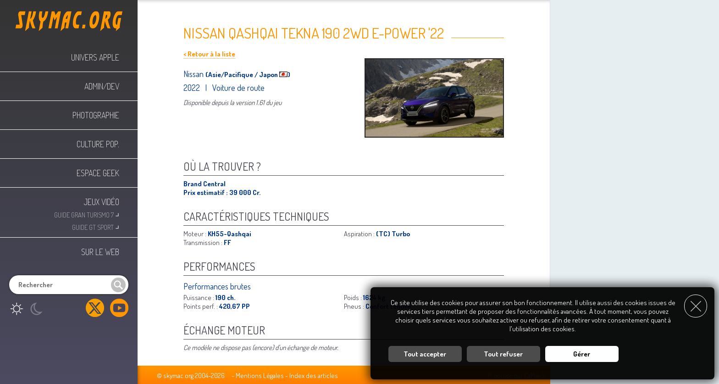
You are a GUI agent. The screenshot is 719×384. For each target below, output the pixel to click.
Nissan (194, 74)
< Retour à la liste (209, 54)
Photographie (95, 115)
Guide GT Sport (95, 226)
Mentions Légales (260, 375)
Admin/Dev (101, 86)
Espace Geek (98, 173)
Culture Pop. (98, 144)
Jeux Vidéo (101, 202)
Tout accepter (425, 354)
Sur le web (100, 252)
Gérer (581, 354)
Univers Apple (95, 57)
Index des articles (313, 375)
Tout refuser (503, 354)
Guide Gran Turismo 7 (86, 214)
